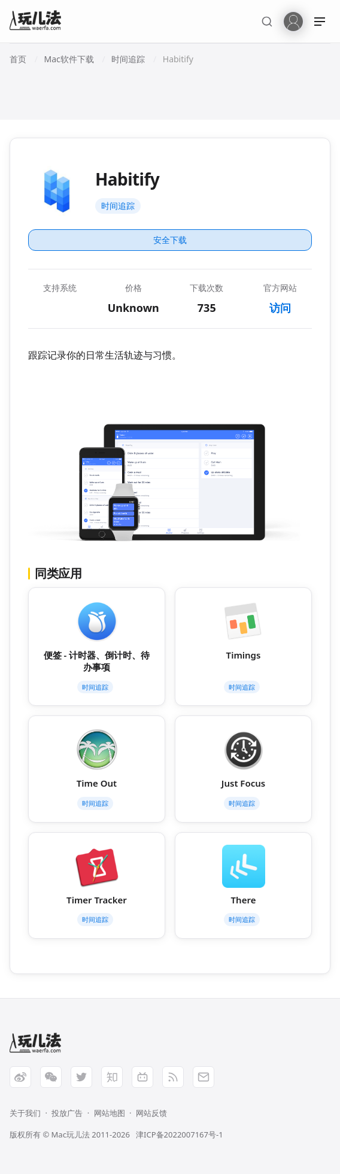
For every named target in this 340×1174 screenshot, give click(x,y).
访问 (280, 308)
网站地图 (109, 1113)
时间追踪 (118, 205)
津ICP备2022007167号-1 (179, 1134)
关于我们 (25, 1113)
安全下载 (170, 239)
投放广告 (67, 1113)
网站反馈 (151, 1113)
